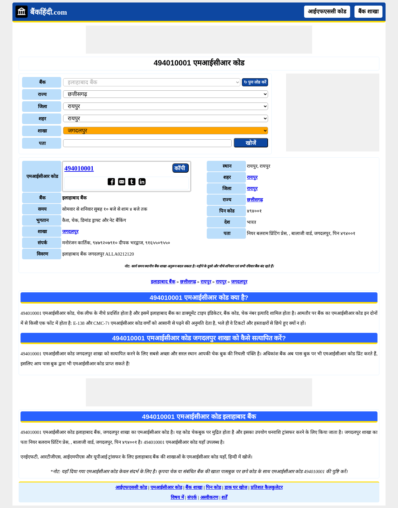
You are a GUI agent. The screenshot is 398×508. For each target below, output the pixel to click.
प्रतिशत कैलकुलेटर (267, 487)
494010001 (79, 168)
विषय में (177, 497)
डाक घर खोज (236, 487)
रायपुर (252, 177)
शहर (42, 118)
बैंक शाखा (368, 11)
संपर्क (192, 497)
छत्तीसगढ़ (255, 199)
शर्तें (224, 497)
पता (42, 143)
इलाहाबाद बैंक (163, 281)
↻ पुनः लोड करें (255, 82)
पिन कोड (213, 487)
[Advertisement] (199, 40)
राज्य (42, 94)
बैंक (42, 82)
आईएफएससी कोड (327, 11)
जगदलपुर (70, 231)
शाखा (42, 130)
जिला (42, 106)
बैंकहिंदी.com (48, 12)
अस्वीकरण (209, 497)
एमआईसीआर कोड (166, 487)
